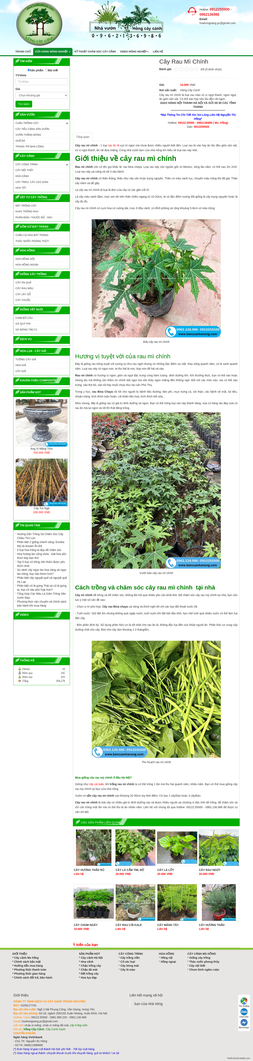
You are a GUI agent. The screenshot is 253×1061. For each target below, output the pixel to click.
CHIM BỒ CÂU (24, 317)
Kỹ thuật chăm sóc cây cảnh (95, 51)
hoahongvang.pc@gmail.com (218, 23)
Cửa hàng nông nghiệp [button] (52, 51)
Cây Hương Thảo (212, 925)
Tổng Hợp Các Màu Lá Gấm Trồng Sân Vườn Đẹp (41, 595)
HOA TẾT (20, 187)
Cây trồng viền (130, 957)
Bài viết (53, 70)
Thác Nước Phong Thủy (32, 241)
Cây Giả (20, 371)
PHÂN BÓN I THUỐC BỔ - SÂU (33, 217)
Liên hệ (158, 51)
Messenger (244, 1024)
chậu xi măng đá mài (55, 1025)
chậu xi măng (33, 1025)
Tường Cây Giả (25, 359)
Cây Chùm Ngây (86, 925)
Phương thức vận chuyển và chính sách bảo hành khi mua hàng (41, 603)
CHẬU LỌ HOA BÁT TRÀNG (31, 235)
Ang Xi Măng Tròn (41, 448)
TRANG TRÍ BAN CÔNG (29, 146)
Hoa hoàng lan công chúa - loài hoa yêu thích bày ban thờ (41, 555)
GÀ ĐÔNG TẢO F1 (26, 329)
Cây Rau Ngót (209, 870)
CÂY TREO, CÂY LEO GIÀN (31, 182)
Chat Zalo (244, 1013)
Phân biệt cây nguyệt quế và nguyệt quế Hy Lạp (42, 579)
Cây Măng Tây (168, 925)
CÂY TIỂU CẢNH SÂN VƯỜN (32, 129)
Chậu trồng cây (91, 965)
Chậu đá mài (89, 969)
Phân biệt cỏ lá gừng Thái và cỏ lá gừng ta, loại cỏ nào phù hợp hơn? (42, 587)
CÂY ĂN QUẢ (23, 282)
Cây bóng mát (129, 965)
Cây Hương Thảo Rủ (89, 870)
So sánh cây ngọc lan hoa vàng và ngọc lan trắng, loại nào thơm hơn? (42, 571)
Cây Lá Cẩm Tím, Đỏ (130, 870)
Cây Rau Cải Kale (129, 925)
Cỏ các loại (127, 961)
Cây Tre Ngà (41, 508)
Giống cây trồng (199, 957)
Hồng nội (167, 957)
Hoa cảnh (87, 961)
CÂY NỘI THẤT (24, 170)
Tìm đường (244, 1002)
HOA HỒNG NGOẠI (26, 264)
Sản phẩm (36, 70)
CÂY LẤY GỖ (23, 294)
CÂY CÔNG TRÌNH (26, 164)
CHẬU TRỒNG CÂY (27, 123)
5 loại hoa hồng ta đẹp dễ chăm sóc (39, 550)
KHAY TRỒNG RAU (26, 211)
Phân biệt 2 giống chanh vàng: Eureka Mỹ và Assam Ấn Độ (40, 544)
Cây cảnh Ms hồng (26, 957)
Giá (17, 89)
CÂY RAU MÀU (24, 288)
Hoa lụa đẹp (89, 977)
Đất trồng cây (89, 973)
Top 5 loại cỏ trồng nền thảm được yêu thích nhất (41, 563)
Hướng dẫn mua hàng (28, 965)
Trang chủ (23, 51)
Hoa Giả (20, 365)
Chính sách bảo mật (27, 961)
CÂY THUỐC (23, 300)
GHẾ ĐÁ (20, 140)
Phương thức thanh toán (30, 969)
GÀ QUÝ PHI (23, 323)
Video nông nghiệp (134, 51)
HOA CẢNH (22, 176)
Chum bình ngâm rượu (204, 969)
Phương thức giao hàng (29, 973)
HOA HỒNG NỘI (25, 258)
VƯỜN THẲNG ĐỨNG (28, 134)
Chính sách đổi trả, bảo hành (33, 977)
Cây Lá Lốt (165, 870)
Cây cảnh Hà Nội (92, 957)
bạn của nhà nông (148, 1004)
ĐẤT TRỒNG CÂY (26, 205)
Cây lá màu (127, 969)
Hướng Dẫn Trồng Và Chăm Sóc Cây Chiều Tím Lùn (40, 536)
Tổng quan (82, 136)
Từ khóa (20, 75)
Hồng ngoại (168, 961)
